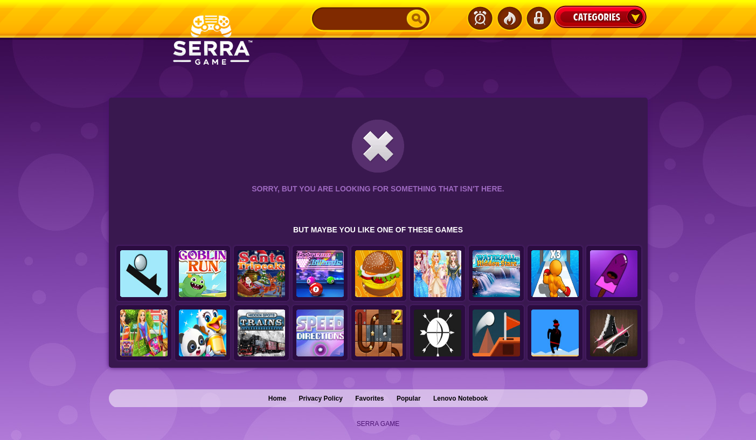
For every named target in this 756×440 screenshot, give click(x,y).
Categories (600, 16)
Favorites (369, 398)
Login (538, 18)
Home (277, 398)
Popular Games (509, 18)
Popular (409, 398)
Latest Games (480, 18)
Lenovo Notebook (460, 398)
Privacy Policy (320, 398)
